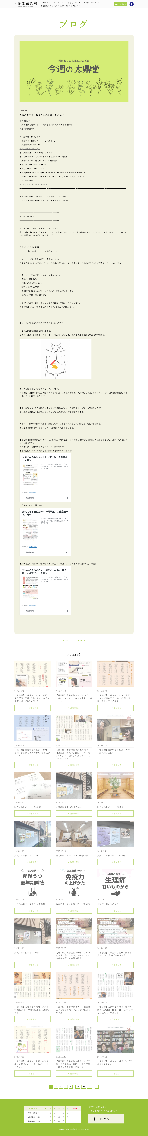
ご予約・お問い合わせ (92, 3)
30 (90, 1087)
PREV (67, 640)
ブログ (54, 6)
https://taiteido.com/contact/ (34, 184)
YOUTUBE (64, 6)
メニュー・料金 (65, 3)
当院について (75, 6)
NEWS (43, 3)
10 (78, 1087)
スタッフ (77, 3)
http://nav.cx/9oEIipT (30, 148)
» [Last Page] (96, 1087)
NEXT (81, 640)
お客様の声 (45, 6)
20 (84, 1087)
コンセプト (53, 3)
